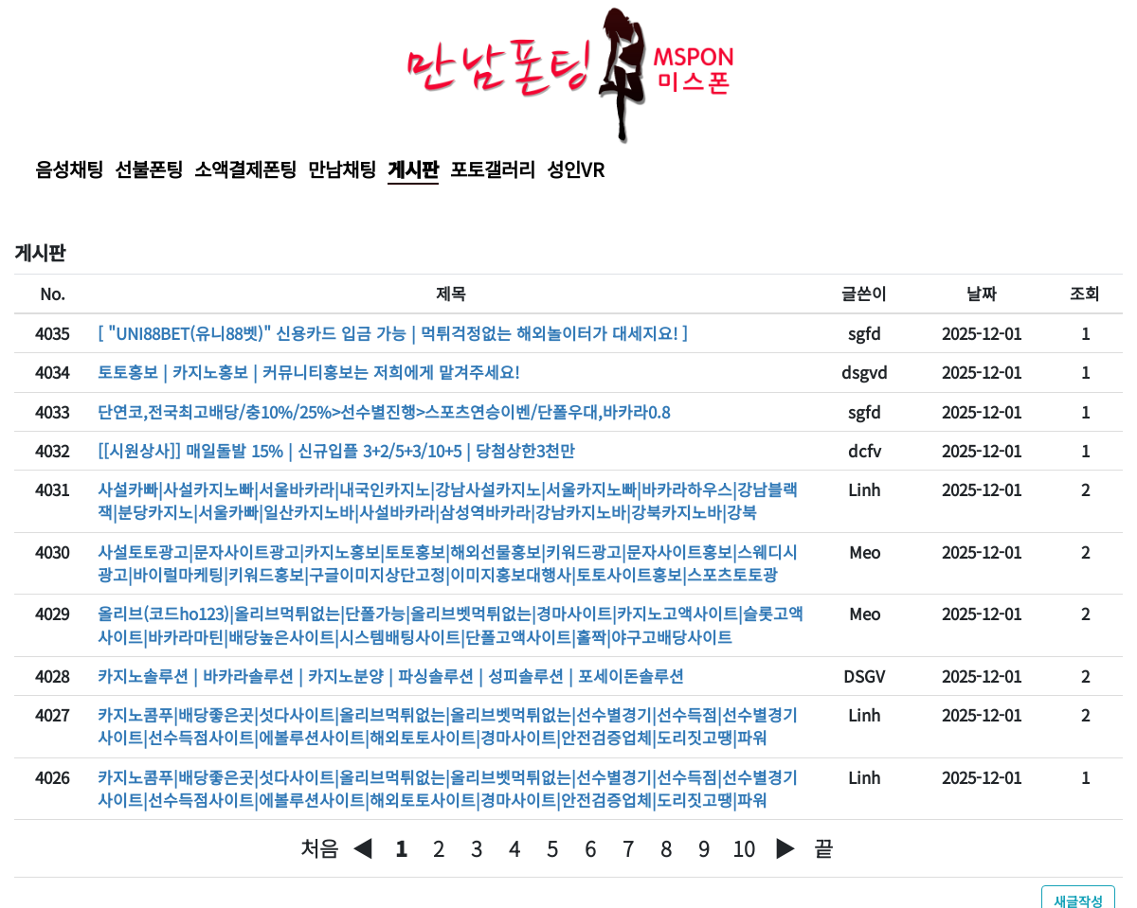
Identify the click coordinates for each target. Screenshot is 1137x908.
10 (743, 848)
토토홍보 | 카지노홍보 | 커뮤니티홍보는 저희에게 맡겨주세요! (308, 371)
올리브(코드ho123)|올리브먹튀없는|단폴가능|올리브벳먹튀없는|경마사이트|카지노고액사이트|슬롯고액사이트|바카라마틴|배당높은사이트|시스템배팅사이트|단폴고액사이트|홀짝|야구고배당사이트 (450, 624)
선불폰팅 (149, 169)
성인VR (576, 169)
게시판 (413, 169)
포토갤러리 (492, 169)
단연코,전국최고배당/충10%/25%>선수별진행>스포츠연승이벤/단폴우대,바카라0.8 (384, 411)
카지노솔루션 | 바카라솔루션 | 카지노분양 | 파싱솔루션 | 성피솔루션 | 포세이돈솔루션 (391, 675)
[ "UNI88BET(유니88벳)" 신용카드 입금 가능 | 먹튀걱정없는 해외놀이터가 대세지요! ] (393, 333)
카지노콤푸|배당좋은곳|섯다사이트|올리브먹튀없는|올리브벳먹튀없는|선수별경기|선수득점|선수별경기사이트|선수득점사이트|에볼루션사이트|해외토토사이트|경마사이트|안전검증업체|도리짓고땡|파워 (448, 726)
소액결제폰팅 (245, 169)
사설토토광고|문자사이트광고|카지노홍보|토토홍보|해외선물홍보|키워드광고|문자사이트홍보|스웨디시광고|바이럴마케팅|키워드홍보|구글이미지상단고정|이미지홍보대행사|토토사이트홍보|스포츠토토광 (448, 563)
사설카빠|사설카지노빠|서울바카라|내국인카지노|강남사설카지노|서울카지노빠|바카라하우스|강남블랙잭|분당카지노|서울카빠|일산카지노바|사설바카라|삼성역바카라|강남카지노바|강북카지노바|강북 (448, 500)
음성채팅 (69, 169)
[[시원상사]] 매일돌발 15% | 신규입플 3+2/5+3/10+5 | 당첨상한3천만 (336, 450)
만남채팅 (342, 169)
